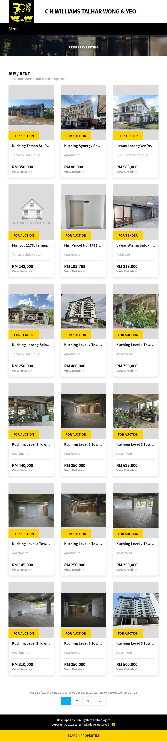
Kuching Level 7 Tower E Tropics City (83, 345)
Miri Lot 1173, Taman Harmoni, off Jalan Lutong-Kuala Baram (31, 245)
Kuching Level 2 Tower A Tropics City (135, 544)
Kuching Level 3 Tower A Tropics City (83, 444)
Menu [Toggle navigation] (14, 28)
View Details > (22, 171)
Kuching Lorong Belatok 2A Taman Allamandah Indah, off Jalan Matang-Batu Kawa (31, 345)
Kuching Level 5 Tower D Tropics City (135, 643)
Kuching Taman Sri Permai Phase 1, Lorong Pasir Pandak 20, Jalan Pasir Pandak (31, 146)
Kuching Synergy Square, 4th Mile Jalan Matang (83, 146)
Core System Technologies (93, 720)
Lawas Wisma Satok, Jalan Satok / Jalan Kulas (135, 245)
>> (100, 701)
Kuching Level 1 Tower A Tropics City (135, 345)
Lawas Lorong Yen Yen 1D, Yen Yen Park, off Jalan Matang (135, 146)
